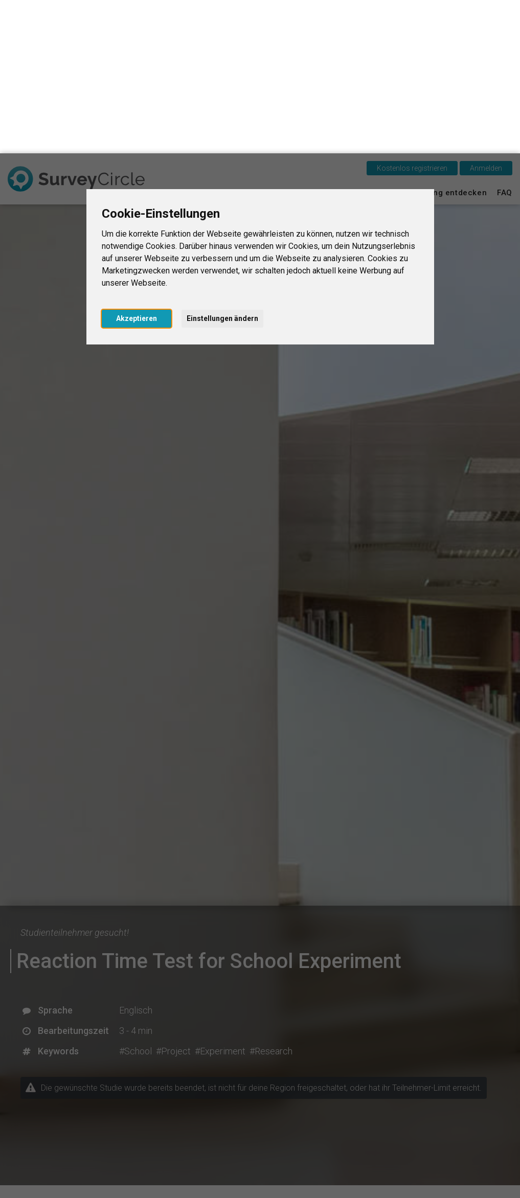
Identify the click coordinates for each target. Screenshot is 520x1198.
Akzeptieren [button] (136, 165)
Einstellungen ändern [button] (222, 165)
